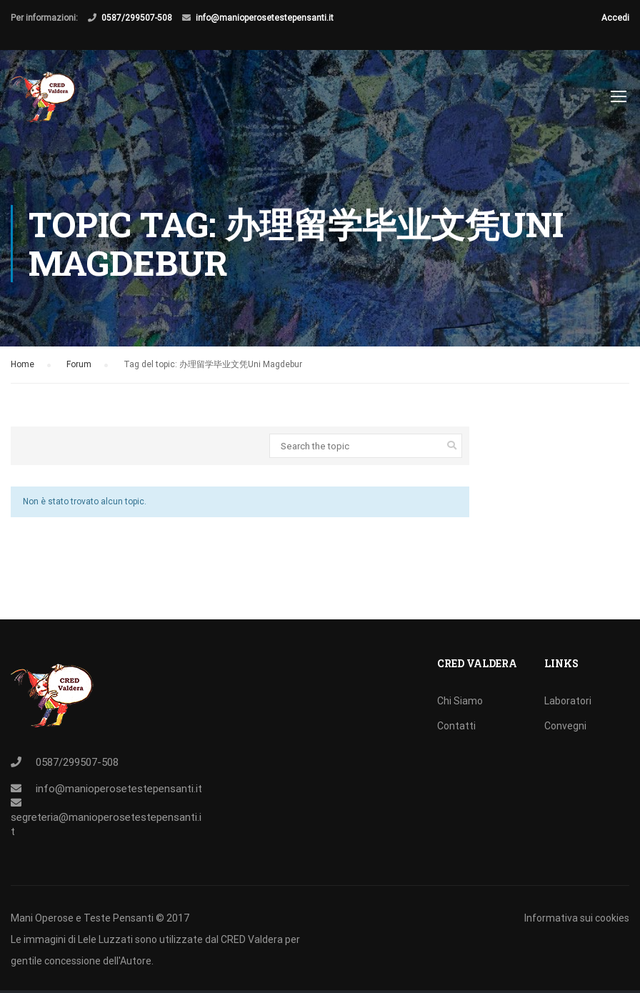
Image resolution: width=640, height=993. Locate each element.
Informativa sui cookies (576, 918)
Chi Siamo (460, 701)
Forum (78, 370)
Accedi (615, 18)
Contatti (456, 726)
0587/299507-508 (136, 18)
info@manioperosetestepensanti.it (265, 18)
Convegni (565, 726)
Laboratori (567, 701)
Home (22, 370)
